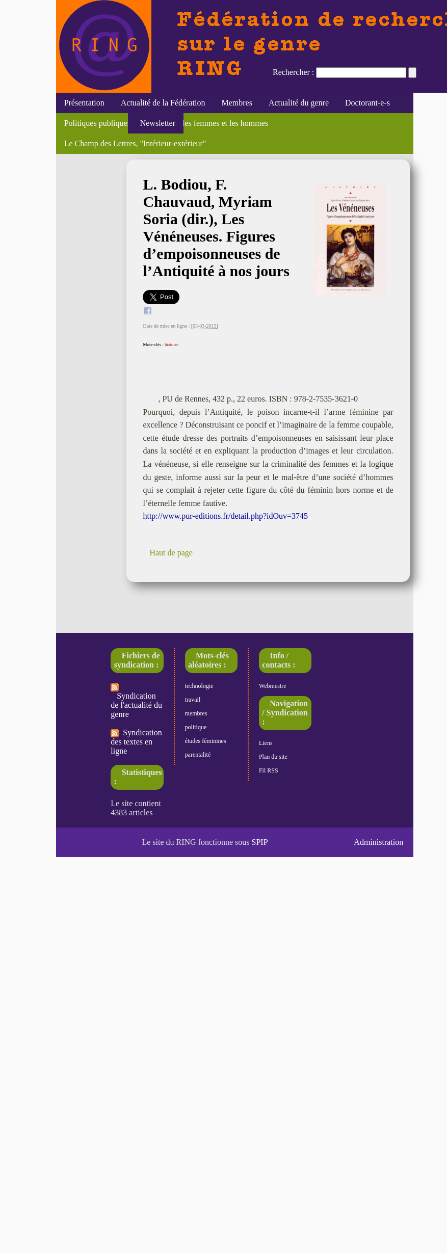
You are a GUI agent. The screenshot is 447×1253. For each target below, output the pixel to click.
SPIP (260, 842)
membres (196, 713)
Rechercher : (293, 72)
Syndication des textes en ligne (136, 741)
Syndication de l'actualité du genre (136, 700)
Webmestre (272, 685)
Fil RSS (268, 770)
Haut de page (170, 552)
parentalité (198, 754)
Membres (236, 102)
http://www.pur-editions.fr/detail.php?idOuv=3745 (225, 516)
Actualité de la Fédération (163, 102)
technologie (199, 685)
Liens (266, 743)
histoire (171, 344)
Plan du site (273, 756)
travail (193, 699)
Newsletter (155, 123)
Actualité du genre (299, 102)
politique (196, 727)
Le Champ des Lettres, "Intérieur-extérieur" (135, 143)
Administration (378, 842)
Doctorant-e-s (367, 102)
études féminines (205, 740)
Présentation (84, 102)
